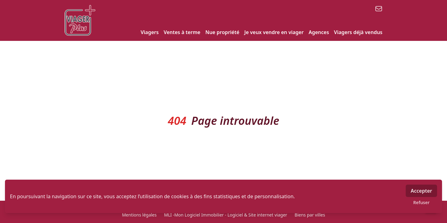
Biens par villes (310, 215)
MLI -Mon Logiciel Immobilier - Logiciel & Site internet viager (225, 215)
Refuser (421, 202)
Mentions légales (139, 215)
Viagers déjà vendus (358, 32)
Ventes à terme (182, 32)
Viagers (150, 32)
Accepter (421, 190)
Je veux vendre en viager (274, 32)
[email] (378, 8)
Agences (319, 32)
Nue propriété (222, 32)
